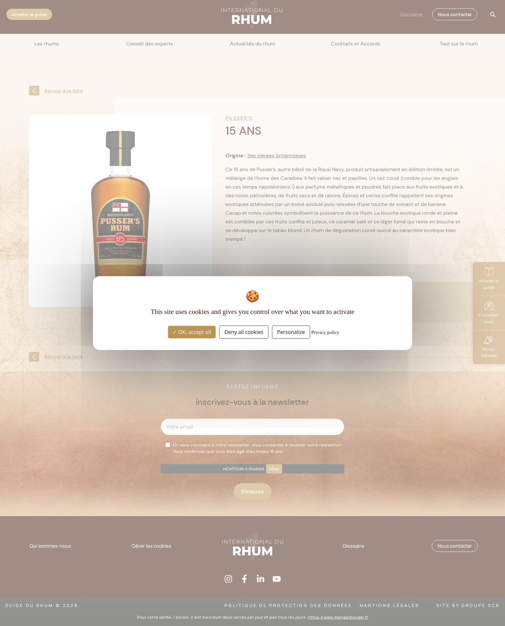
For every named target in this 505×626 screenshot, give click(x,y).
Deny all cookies (243, 331)
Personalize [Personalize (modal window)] (291, 331)
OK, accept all (192, 331)
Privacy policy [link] (325, 332)
